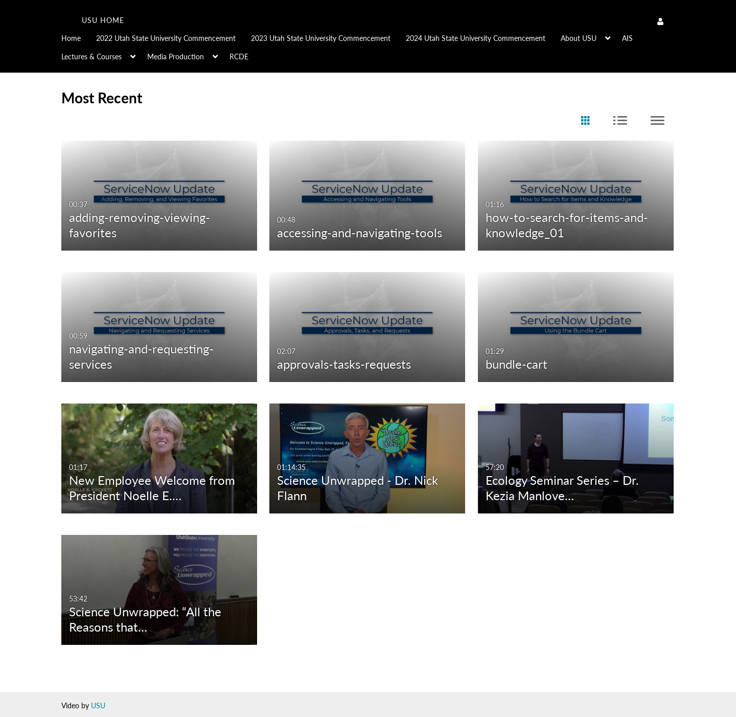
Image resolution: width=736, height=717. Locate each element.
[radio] (585, 120)
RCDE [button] (238, 56)
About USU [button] (578, 38)
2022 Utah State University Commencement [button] (166, 38)
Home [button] (71, 38)
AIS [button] (627, 38)
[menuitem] (78, 37)
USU (98, 705)
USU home (103, 20)
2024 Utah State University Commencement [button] (475, 38)
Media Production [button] (175, 56)
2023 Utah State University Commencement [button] (320, 38)
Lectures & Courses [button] (91, 56)
